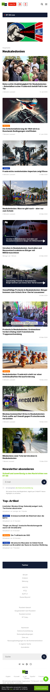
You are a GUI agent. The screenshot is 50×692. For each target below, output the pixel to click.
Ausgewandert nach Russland (25, 611)
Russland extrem (25, 614)
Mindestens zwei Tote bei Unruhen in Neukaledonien (20, 457)
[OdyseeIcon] (30, 664)
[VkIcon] (23, 664)
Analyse (25, 578)
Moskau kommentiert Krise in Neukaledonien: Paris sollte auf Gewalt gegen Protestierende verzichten (24, 416)
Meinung (25, 581)
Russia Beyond (25, 597)
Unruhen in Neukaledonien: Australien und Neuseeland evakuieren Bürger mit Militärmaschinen (22, 250)
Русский (16, 676)
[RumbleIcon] (27, 664)
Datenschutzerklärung (25, 631)
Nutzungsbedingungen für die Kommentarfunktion (25, 641)
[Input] (25, 482)
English (8, 676)
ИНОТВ (25, 587)
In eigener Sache (25, 644)
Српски (26, 678)
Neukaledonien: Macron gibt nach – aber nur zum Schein (23, 209)
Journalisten (25, 647)
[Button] (44, 482)
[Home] (4, 4)
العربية (25, 676)
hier (11, 689)
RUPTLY (25, 594)
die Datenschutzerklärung (24, 488)
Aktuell (25, 575)
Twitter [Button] (25, 565)
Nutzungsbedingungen (25, 634)
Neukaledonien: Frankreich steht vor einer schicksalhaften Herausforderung (22, 375)
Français (41, 676)
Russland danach (25, 607)
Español (32, 676)
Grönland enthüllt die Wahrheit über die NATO (23, 517)
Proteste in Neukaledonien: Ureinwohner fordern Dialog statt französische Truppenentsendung (21, 331)
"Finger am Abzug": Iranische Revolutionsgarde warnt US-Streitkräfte (22, 527)
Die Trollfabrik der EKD (20, 535)
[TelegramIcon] (19, 664)
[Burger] (46, 4)
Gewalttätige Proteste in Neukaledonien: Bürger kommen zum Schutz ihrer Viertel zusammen (25, 291)
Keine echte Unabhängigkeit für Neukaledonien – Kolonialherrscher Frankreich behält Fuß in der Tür (25, 86)
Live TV (12, 4)
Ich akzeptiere (19, 488)
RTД (25, 591)
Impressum (25, 627)
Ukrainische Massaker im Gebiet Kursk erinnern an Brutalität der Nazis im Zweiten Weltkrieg (25, 544)
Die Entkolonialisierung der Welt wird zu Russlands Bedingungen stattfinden (21, 130)
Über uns (25, 637)
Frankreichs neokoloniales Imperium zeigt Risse (25, 171)
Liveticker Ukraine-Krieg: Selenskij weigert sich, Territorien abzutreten (23, 507)
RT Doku (25, 617)
